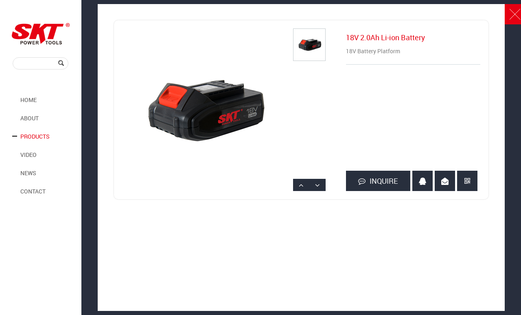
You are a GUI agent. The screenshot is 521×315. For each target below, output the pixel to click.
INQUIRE (378, 181)
